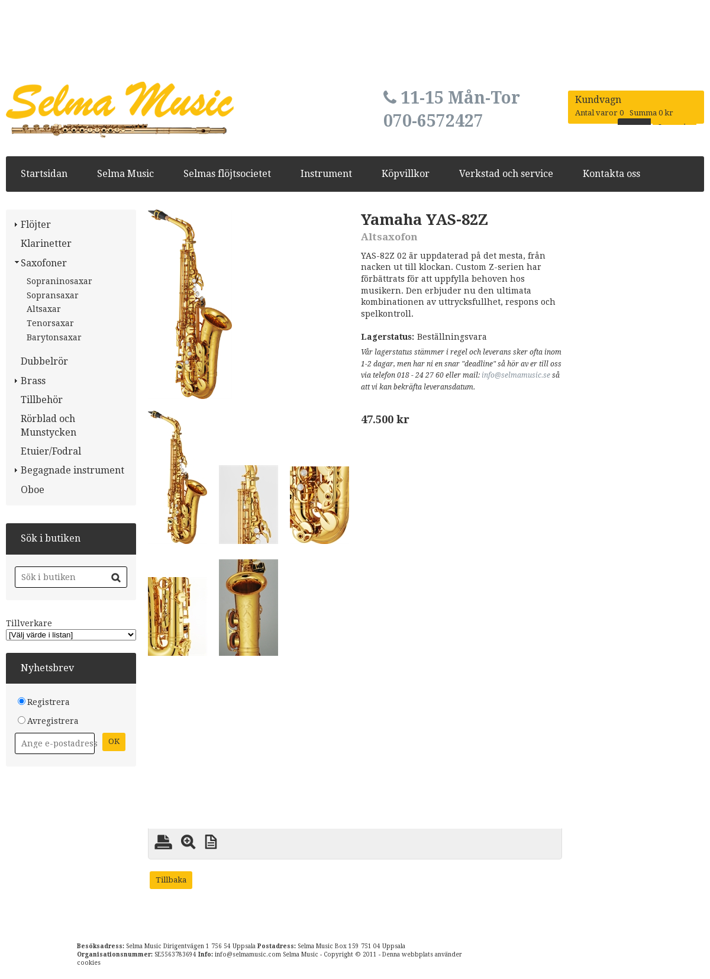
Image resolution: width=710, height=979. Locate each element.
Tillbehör (42, 399)
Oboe (32, 489)
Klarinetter (46, 243)
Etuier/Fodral (51, 451)
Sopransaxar (53, 295)
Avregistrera (53, 721)
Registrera (48, 702)
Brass (33, 381)
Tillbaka (171, 879)
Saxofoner (44, 263)
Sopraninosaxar (59, 281)
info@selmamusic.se (516, 375)
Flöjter (36, 224)
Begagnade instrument (72, 470)
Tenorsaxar (50, 323)
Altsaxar (44, 309)
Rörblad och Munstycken (48, 425)
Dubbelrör (44, 361)
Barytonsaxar (54, 337)
